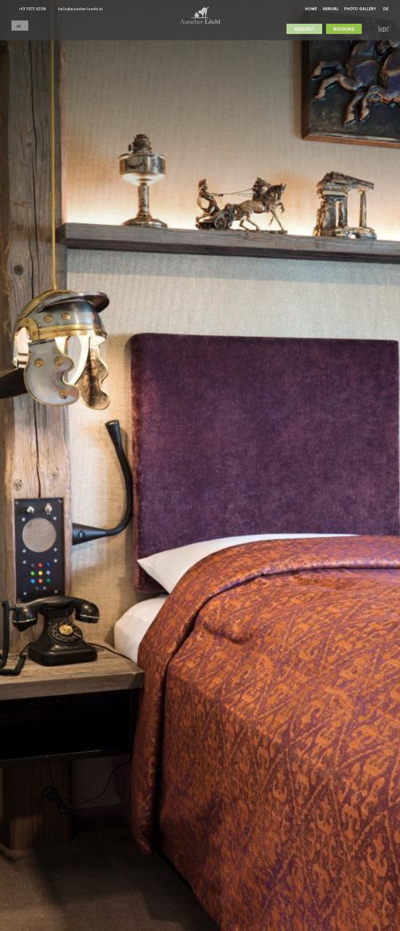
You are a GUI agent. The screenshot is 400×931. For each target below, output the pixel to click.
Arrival (331, 8)
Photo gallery (360, 8)
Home (311, 8)
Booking (343, 29)
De (386, 8)
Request (304, 29)
